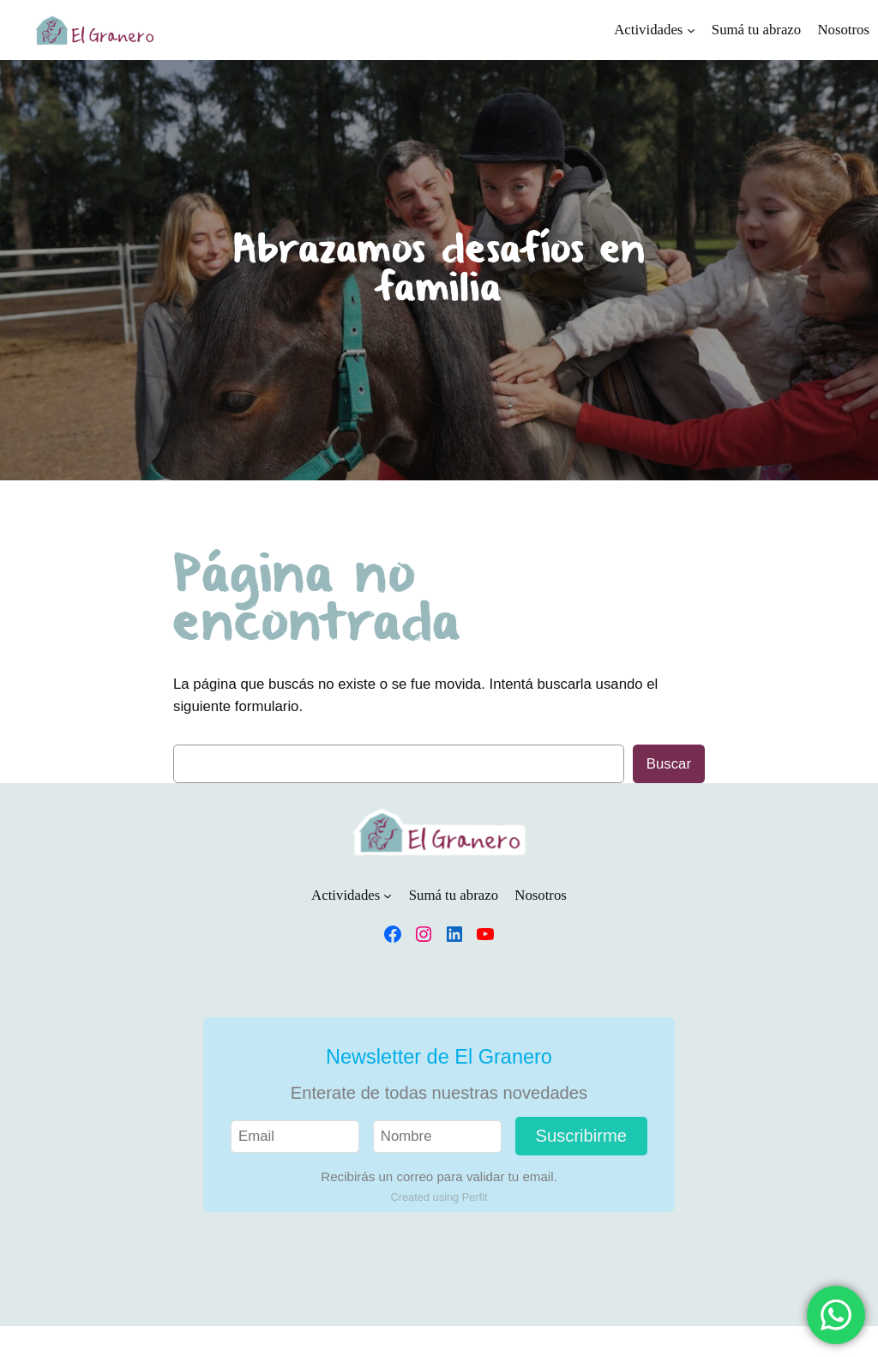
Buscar (668, 764)
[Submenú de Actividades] (691, 30)
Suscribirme (581, 1135)
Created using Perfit (438, 1197)
